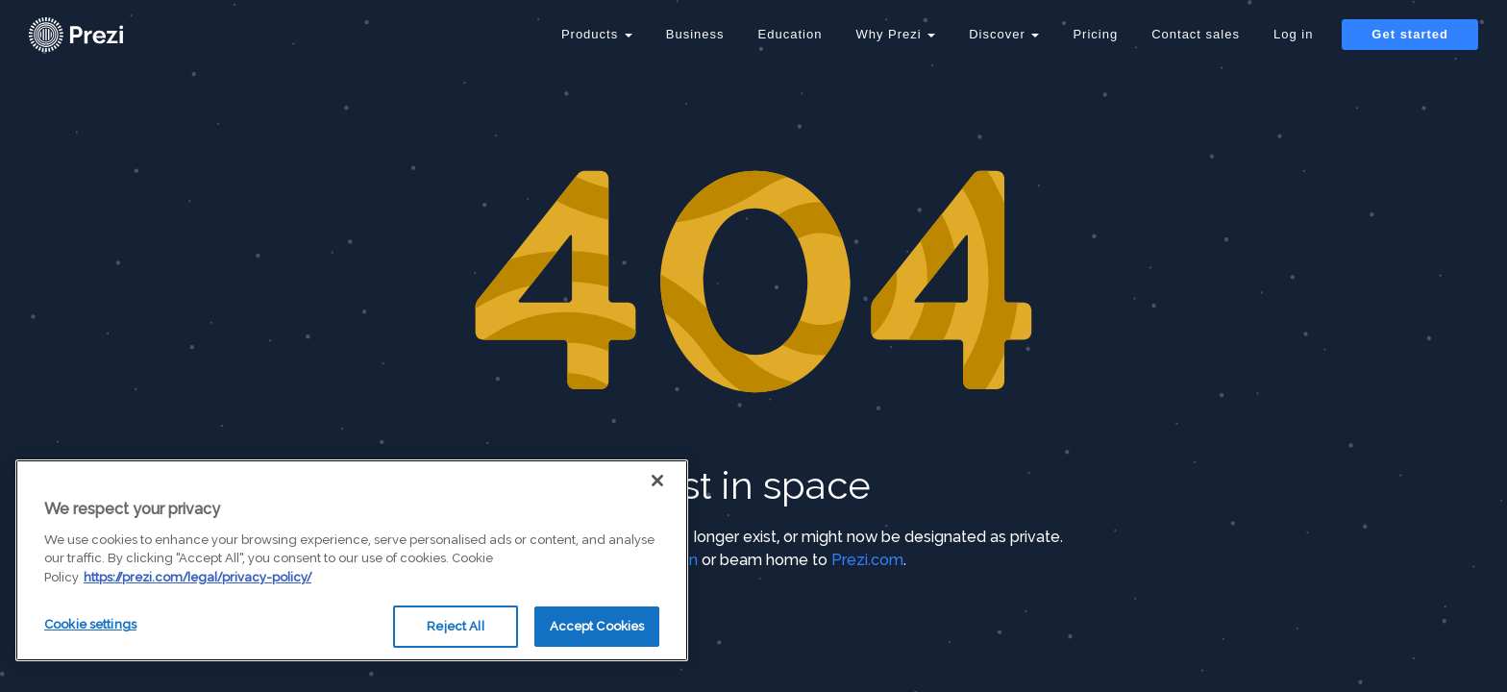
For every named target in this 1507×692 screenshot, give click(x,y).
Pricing (1095, 34)
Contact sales (1195, 34)
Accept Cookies (597, 626)
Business (695, 34)
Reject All (455, 626)
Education (790, 34)
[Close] (657, 480)
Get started (1409, 34)
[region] (351, 560)
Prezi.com (867, 560)
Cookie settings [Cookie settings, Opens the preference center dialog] (90, 624)
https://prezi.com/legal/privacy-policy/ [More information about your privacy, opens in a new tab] (197, 577)
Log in (1293, 34)
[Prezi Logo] (101, 34)
